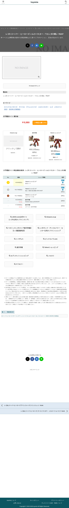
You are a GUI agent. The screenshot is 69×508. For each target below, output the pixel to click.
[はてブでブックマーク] (37, 45)
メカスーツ (58, 107)
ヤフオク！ (18, 264)
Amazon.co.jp (50, 217)
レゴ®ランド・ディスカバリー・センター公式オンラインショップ (50, 229)
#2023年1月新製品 (54, 316)
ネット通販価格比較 (8, 312)
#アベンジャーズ (22, 316)
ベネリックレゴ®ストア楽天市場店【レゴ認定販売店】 (18, 229)
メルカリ (50, 256)
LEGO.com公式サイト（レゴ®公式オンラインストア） (19, 218)
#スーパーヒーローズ (7, 316)
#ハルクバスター (31, 316)
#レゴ (37, 316)
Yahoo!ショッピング (50, 247)
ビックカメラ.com (50, 239)
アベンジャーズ (31, 107)
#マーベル (15, 316)
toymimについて (11, 500)
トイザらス (18, 239)
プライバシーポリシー (57, 500)
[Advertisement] (34, 334)
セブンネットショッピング (19, 256)
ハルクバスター (43, 107)
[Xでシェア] (28, 45)
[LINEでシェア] (41, 45)
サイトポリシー (34, 500)
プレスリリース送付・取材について (51, 503)
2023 (5, 109)
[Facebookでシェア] (32, 45)
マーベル (22, 107)
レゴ (51, 107)
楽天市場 (19, 247)
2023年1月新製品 (14, 109)
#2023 (47, 316)
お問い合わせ (17, 503)
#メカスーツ (42, 316)
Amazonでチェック (34, 85)
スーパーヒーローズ (10, 107)
